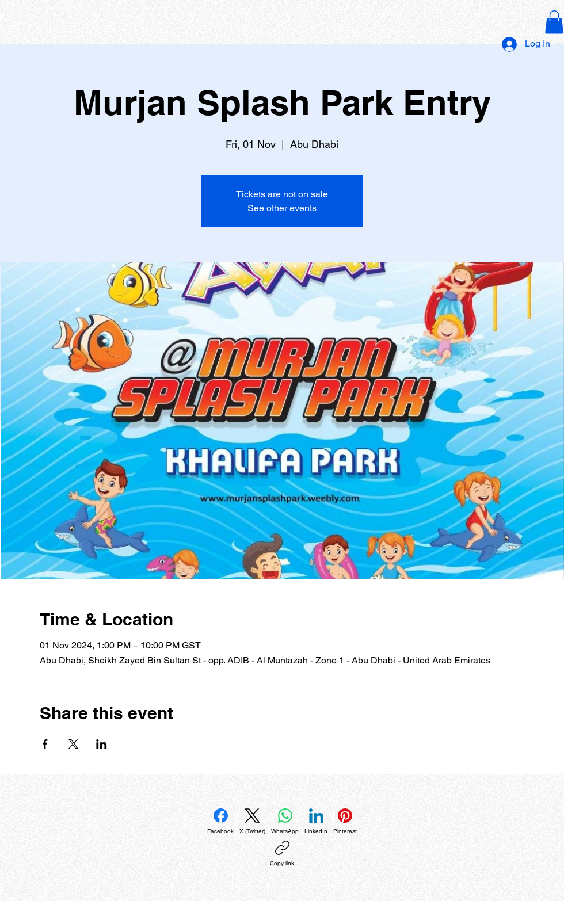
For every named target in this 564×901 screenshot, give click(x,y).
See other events (282, 208)
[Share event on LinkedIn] (101, 744)
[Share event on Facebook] (45, 744)
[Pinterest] (345, 821)
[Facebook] (220, 821)
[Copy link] (282, 854)
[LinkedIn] (315, 821)
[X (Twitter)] (252, 821)
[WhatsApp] (285, 821)
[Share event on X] (73, 744)
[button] (554, 22)
